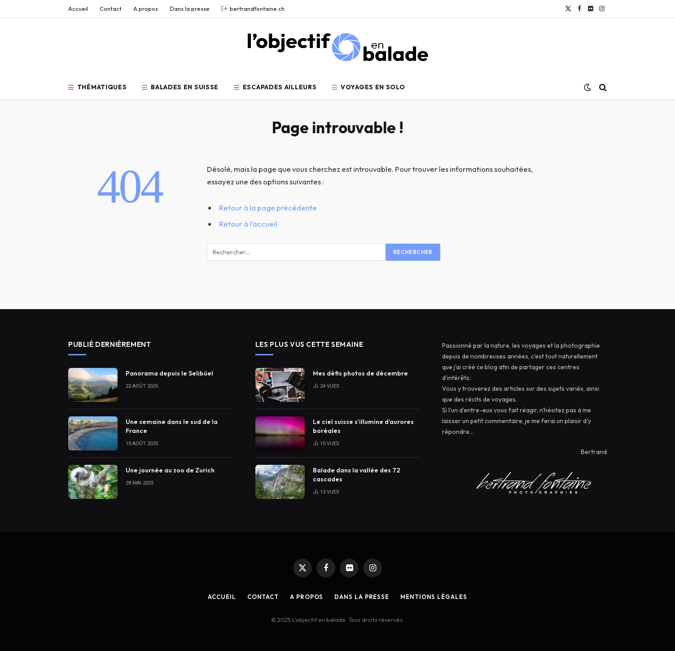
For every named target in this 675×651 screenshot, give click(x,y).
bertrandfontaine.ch (253, 8)
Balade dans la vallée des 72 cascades (356, 474)
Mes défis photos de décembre (360, 373)
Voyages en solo (368, 87)
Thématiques (97, 87)
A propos (145, 8)
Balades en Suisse (180, 87)
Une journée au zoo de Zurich (170, 470)
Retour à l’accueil (248, 223)
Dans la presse (190, 8)
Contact (111, 8)
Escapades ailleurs (275, 87)
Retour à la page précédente (268, 207)
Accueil (78, 8)
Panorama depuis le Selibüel (169, 373)
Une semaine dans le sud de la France (172, 426)
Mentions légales (433, 596)
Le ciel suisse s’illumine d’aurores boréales (363, 426)
